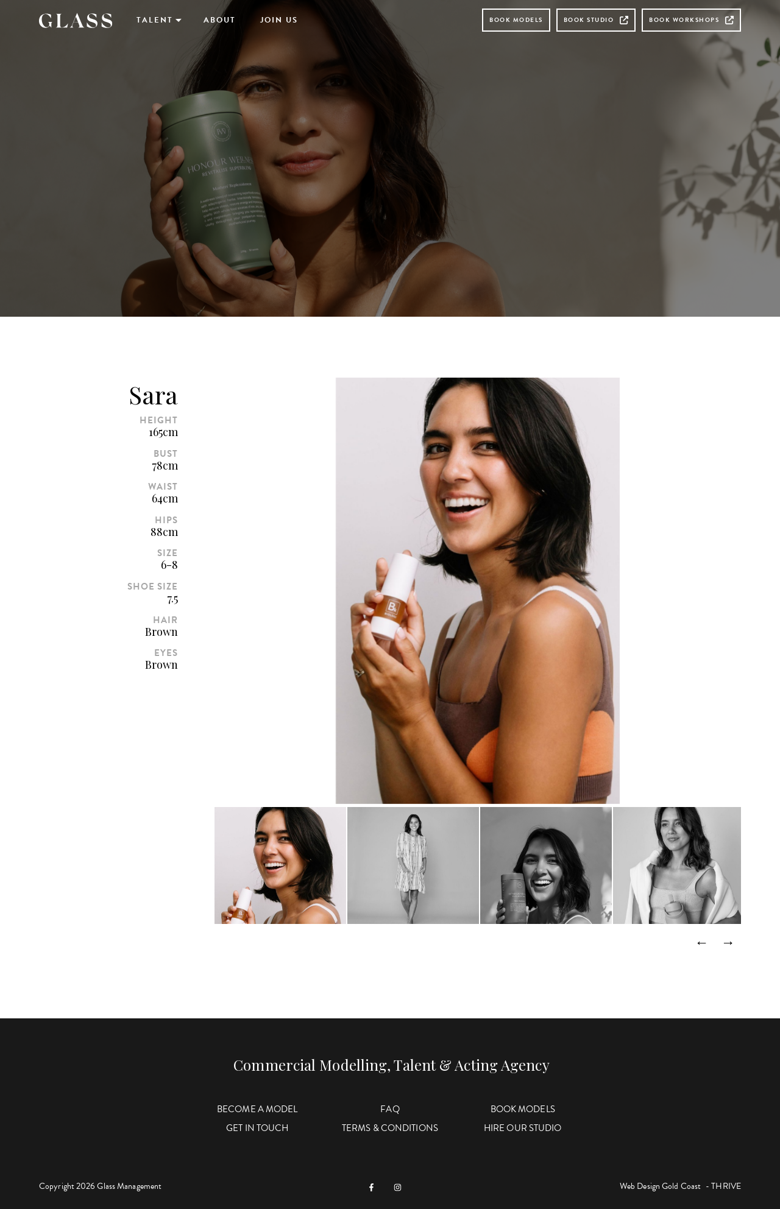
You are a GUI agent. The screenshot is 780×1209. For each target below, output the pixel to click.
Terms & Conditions (390, 1128)
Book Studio (596, 19)
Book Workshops (691, 19)
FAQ (389, 1109)
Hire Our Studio (523, 1128)
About (220, 20)
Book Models (516, 19)
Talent (154, 20)
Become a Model (257, 1109)
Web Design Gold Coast (660, 1186)
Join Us (279, 20)
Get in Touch (257, 1128)
